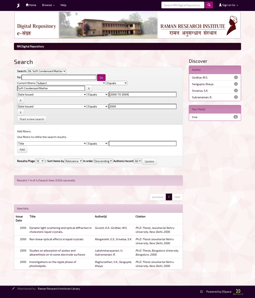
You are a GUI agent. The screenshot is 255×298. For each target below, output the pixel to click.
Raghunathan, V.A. (106, 262)
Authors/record (123, 161)
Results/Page (26, 161)
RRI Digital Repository (30, 46)
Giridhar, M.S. (119, 227)
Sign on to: (228, 5)
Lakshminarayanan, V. (108, 250)
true (194, 117)
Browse (48, 5)
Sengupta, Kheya (202, 84)
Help (63, 5)
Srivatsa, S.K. (124, 239)
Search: (21, 71)
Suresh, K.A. (102, 227)
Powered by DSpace (224, 291)
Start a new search (32, 119)
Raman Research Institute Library (59, 288)
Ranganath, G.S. (105, 239)
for (19, 77)
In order (88, 161)
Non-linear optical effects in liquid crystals (56, 239)
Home (31, 5)
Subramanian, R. (105, 254)
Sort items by (55, 161)
